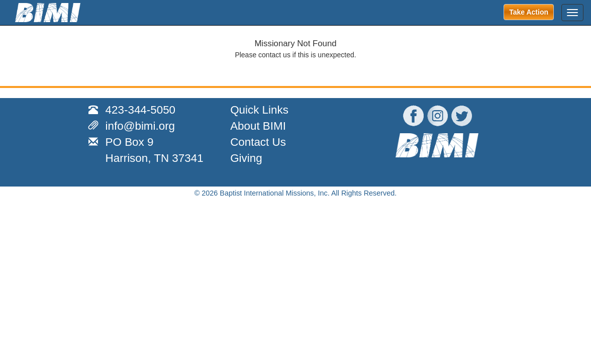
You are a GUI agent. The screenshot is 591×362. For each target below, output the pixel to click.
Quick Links (259, 110)
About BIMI (258, 126)
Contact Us (258, 142)
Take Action (528, 12)
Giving (246, 158)
